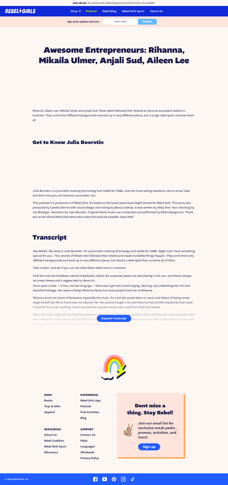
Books (48, 400)
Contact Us (87, 435)
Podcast (91, 11)
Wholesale (87, 452)
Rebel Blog (109, 11)
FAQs (84, 441)
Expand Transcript (114, 318)
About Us (156, 11)
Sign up (149, 446)
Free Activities (89, 412)
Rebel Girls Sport (133, 11)
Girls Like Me (79, 2)
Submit (147, 22)
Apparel (49, 412)
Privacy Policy (89, 458)
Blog (83, 418)
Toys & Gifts (52, 406)
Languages (87, 446)
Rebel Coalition (54, 441)
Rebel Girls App (90, 400)
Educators (51, 452)
